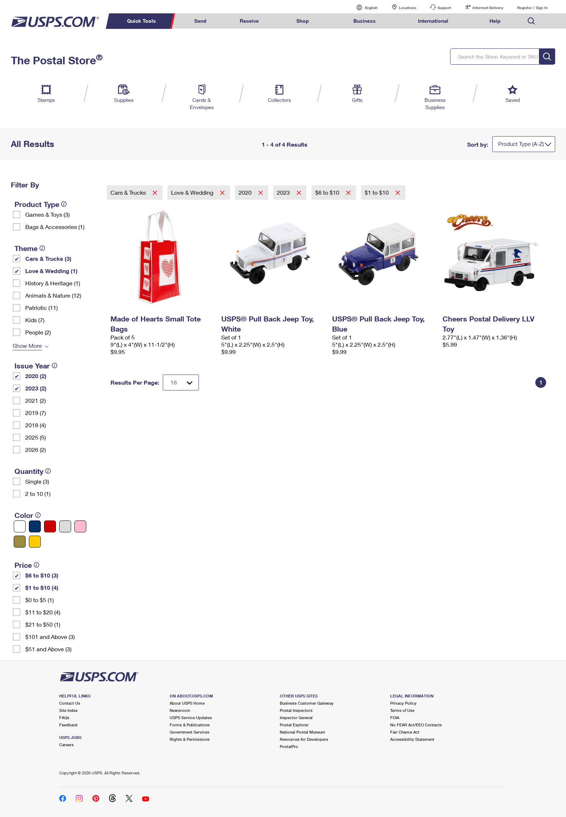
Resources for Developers (304, 739)
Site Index (68, 710)
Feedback (68, 724)
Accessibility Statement (412, 739)
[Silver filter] (65, 526)
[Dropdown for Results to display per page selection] (181, 382)
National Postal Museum (302, 732)
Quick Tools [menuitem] (141, 21)
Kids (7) (34, 319)
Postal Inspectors (296, 710)
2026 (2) (35, 449)
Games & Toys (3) (47, 214)
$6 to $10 (328, 192)
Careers (66, 744)
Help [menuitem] (495, 21)
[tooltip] (64, 204)
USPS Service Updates (191, 717)
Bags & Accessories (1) (54, 226)
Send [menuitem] (200, 21)
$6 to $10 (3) (41, 575)
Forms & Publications (190, 724)
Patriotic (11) (41, 307)
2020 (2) (36, 375)
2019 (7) (35, 412)
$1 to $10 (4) (41, 587)
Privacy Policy (403, 703)
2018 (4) (35, 425)
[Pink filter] (80, 526)
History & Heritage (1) (52, 283)
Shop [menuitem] (302, 21)
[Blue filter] (35, 526)
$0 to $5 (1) (39, 599)
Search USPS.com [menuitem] (531, 21)
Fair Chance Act (404, 732)
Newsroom (180, 710)
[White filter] (20, 526)
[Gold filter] (20, 542)
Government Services (189, 732)
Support (444, 7)
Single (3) (37, 481)
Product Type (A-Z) (521, 144)
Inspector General (296, 717)
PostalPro (289, 746)
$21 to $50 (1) (42, 624)
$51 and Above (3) (48, 648)
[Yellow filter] (35, 542)
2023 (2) (36, 388)
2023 (284, 192)
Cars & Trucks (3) (48, 258)
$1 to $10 (377, 192)
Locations (407, 7)
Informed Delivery (488, 7)
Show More (27, 345)
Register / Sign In (532, 7)
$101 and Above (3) (50, 636)
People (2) (38, 332)
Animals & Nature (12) (53, 295)
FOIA (394, 717)
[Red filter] (50, 526)
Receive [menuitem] (249, 21)
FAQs (64, 717)
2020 (246, 192)
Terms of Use (402, 710)
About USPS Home (187, 703)
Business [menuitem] (364, 21)
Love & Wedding (193, 192)
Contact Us (69, 703)
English (364, 7)
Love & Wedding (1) (51, 270)
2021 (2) (35, 400)
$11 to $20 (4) (42, 612)
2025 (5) (35, 437)
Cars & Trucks (128, 192)
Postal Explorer (294, 724)
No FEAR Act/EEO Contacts (416, 724)
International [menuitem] (433, 21)
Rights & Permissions (190, 739)
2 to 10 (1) (38, 493)
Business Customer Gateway (307, 703)
